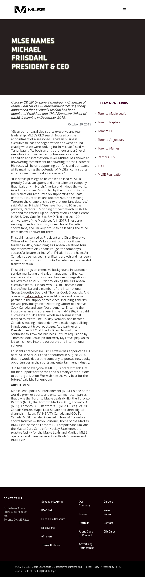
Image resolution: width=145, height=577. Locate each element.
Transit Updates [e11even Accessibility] (50, 545)
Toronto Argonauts (111, 140)
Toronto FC (105, 131)
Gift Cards (110, 531)
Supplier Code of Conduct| (28, 571)
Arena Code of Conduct (86, 533)
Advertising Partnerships (86, 546)
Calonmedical (34, 296)
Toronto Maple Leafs (112, 114)
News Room (107, 512)
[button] (124, 9)
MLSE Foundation (110, 175)
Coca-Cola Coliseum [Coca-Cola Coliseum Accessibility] (53, 519)
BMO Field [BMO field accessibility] (47, 510)
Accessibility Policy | (111, 567)
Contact (108, 522)
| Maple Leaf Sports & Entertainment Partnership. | (57, 567)
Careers (108, 501)
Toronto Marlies (109, 148)
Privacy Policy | (92, 567)
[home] (30, 10)
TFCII (101, 166)
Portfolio (84, 522)
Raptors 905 (106, 157)
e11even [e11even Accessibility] (46, 536)
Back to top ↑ (49, 571)
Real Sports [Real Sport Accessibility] (48, 527)
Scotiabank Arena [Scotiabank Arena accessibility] (52, 501)
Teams (83, 514)
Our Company (84, 503)
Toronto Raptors (109, 122)
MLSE (26, 567)
